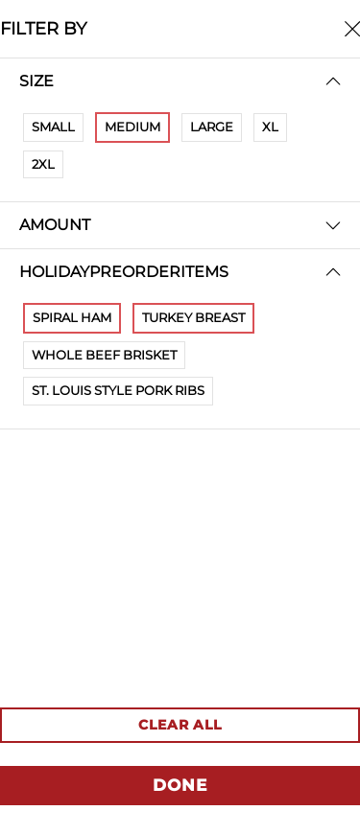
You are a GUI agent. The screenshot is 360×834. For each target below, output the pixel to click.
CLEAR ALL (179, 724)
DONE (179, 785)
